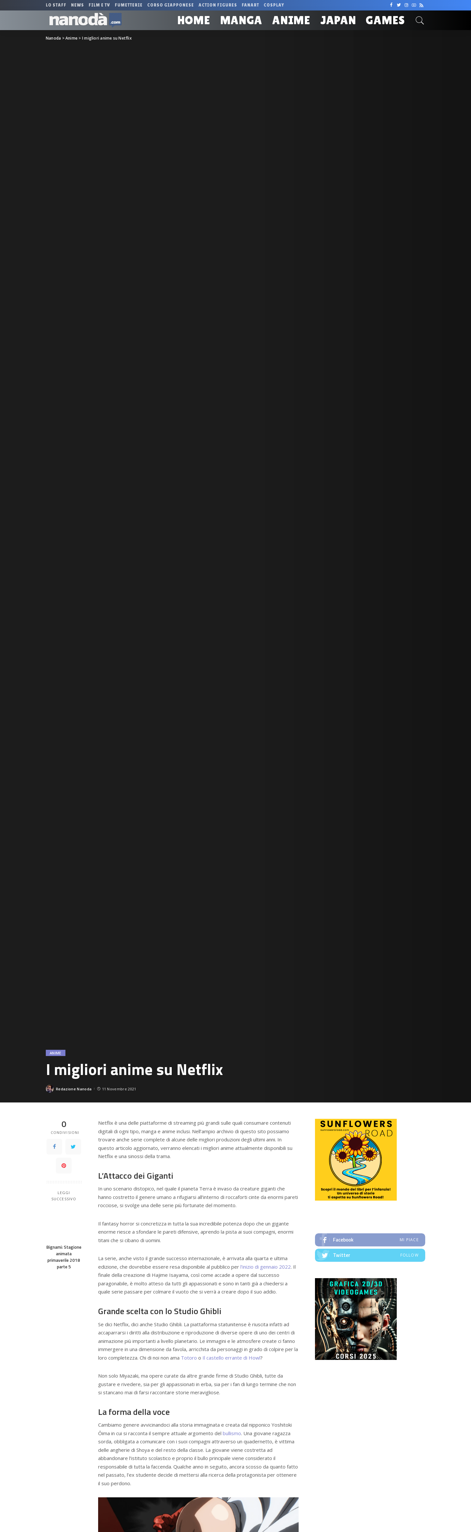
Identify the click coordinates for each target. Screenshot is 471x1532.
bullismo (232, 1433)
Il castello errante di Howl (231, 1357)
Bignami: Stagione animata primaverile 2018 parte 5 (63, 1257)
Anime (55, 1052)
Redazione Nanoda (74, 1089)
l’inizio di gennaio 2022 (265, 1266)
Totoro (189, 1357)
